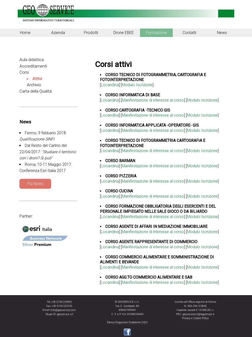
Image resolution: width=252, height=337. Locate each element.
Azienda (58, 32)
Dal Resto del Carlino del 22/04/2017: (47, 151)
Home (25, 32)
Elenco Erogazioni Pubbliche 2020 (127, 322)
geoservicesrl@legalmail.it (198, 314)
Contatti (189, 32)
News (222, 32)
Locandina (110, 100)
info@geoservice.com (63, 310)
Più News (35, 183)
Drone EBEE (123, 32)
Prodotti (91, 32)
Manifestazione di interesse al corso (153, 100)
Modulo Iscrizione (202, 100)
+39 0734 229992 (61, 301)
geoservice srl (65, 314)
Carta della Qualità (35, 91)
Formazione (156, 32)
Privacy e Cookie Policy (195, 318)
